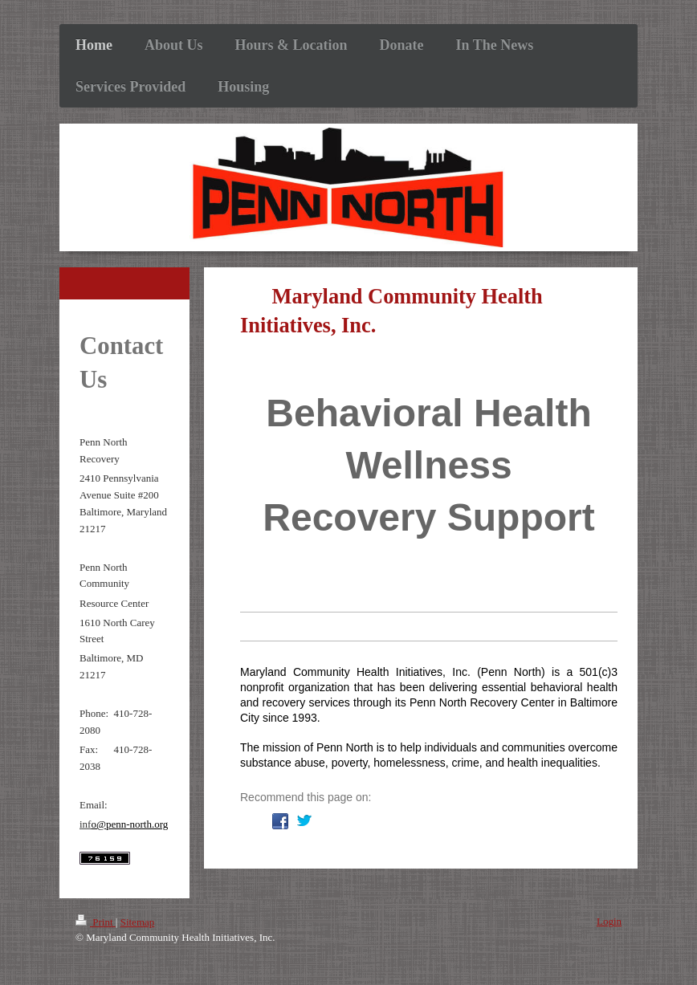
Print (95, 922)
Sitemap (137, 922)
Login (609, 921)
